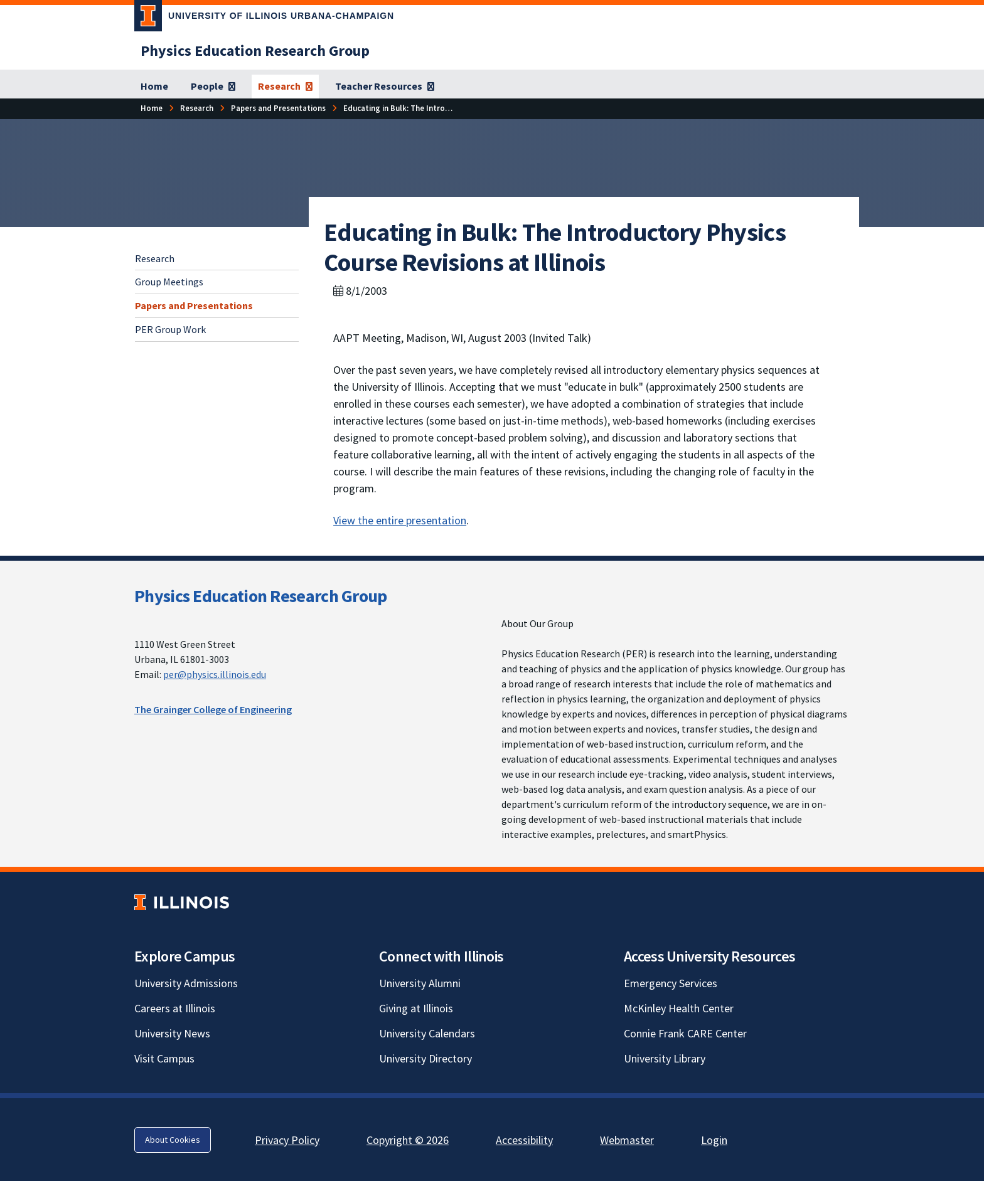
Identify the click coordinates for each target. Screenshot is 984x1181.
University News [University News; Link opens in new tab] (172, 1033)
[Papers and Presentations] (278, 108)
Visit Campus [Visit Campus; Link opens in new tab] (164, 1058)
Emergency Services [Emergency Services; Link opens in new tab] (670, 983)
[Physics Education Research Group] (255, 50)
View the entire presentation (399, 520)
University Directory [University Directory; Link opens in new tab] (425, 1058)
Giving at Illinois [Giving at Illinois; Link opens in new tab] (416, 1008)
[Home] (154, 86)
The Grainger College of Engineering (213, 709)
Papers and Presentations (194, 305)
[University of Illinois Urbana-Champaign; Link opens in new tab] (264, 18)
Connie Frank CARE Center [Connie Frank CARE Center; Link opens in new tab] (685, 1033)
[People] (213, 86)
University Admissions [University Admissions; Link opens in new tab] (186, 983)
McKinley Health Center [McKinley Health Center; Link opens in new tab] (679, 1008)
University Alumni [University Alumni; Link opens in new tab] (420, 983)
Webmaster (627, 1140)
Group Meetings (169, 281)
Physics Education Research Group (260, 596)
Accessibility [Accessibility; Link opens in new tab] (524, 1140)
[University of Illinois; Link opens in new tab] (181, 902)
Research (154, 258)
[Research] (285, 86)
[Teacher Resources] (385, 86)
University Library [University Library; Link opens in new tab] (664, 1058)
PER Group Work (170, 329)
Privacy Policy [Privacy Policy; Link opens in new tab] (287, 1140)
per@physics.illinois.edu (214, 674)
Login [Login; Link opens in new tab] (714, 1140)
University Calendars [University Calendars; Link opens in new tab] (427, 1033)
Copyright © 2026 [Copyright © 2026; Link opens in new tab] (407, 1140)
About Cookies (172, 1139)
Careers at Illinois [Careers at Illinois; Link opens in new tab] (174, 1008)
